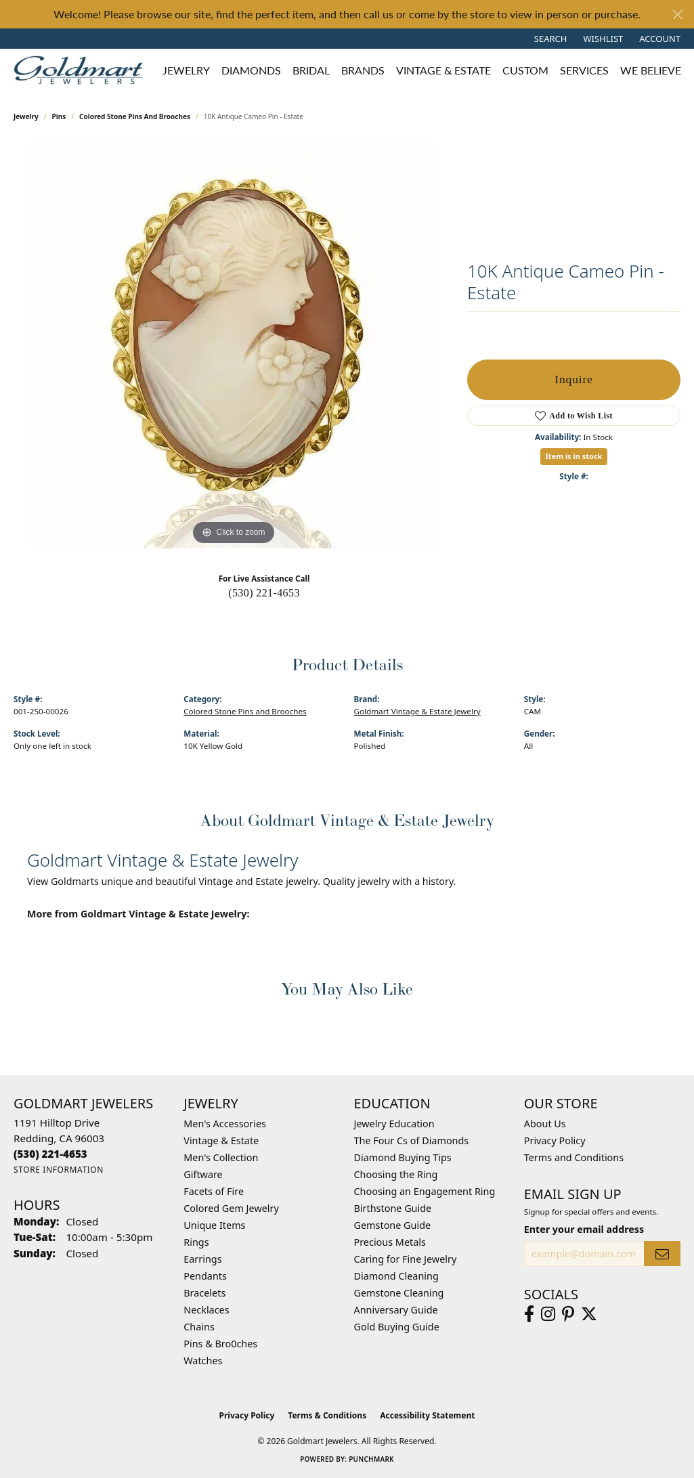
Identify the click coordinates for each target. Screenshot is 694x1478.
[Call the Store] (50, 1153)
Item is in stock (574, 456)
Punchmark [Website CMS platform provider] (371, 1459)
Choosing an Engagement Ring (425, 1191)
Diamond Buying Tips (403, 1157)
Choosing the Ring (396, 1174)
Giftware (203, 1174)
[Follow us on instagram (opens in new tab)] (548, 1314)
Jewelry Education (394, 1123)
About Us (545, 1123)
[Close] (677, 14)
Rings (196, 1242)
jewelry (26, 116)
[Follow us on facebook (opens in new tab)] (529, 1314)
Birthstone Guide (393, 1208)
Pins (59, 116)
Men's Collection (220, 1157)
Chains (199, 1326)
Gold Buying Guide (396, 1326)
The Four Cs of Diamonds (411, 1140)
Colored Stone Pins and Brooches (134, 116)
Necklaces (206, 1309)
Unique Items (214, 1225)
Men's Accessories (224, 1123)
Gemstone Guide (392, 1225)
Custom (525, 70)
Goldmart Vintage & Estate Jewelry (417, 711)
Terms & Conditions (327, 1415)
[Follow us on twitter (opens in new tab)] (589, 1314)
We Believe (650, 70)
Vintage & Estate (443, 70)
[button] (549, 38)
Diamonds (251, 70)
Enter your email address (584, 1229)
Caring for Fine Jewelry (405, 1259)
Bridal (311, 70)
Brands (363, 70)
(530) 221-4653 (264, 593)
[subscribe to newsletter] (662, 1253)
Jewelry (186, 70)
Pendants (205, 1275)
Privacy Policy (555, 1140)
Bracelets (204, 1292)
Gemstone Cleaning (399, 1292)
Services (584, 70)
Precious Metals (390, 1242)
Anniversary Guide (396, 1309)
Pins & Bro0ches (220, 1343)
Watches (202, 1360)
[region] (233, 345)
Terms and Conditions (574, 1157)
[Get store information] (59, 1169)
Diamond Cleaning (396, 1275)
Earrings (202, 1259)
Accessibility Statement (427, 1415)
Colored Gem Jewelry (231, 1208)
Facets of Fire (213, 1191)
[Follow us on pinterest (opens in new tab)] (568, 1314)
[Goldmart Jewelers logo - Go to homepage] (81, 70)
